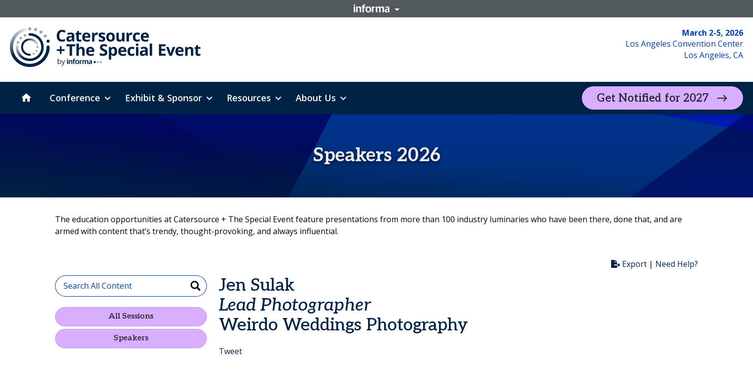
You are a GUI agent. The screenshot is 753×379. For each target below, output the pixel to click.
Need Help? (676, 263)
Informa (376, 8)
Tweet (230, 351)
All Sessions (131, 316)
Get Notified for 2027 (653, 98)
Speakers (131, 338)
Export (629, 263)
